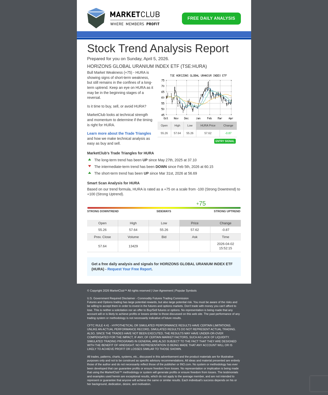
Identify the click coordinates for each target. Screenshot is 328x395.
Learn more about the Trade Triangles (119, 133)
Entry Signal (225, 141)
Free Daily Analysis (211, 18)
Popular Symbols (186, 290)
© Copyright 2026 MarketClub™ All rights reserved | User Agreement (130, 290)
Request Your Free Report (129, 269)
